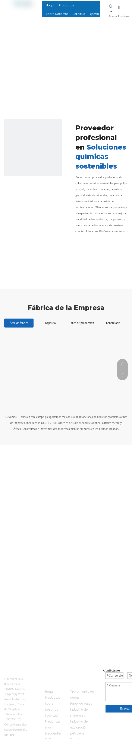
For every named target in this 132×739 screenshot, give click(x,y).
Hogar (49, 691)
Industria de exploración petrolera (79, 727)
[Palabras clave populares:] (112, 8)
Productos (52, 697)
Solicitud (51, 715)
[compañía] (33, 147)
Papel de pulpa (81, 703)
